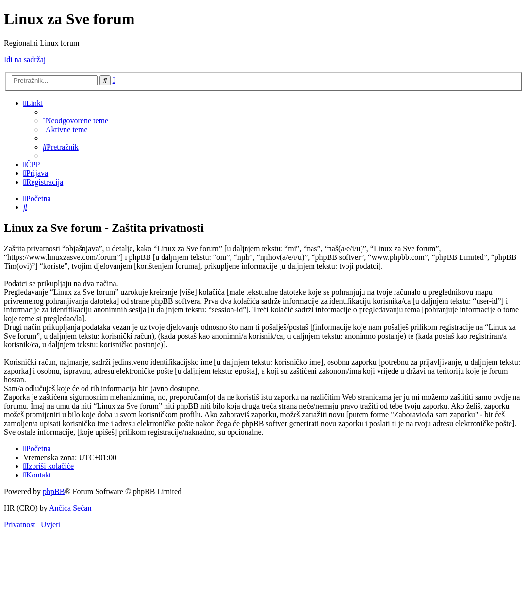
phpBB (54, 491)
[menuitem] (75, 121)
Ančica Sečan (70, 508)
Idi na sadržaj (25, 59)
